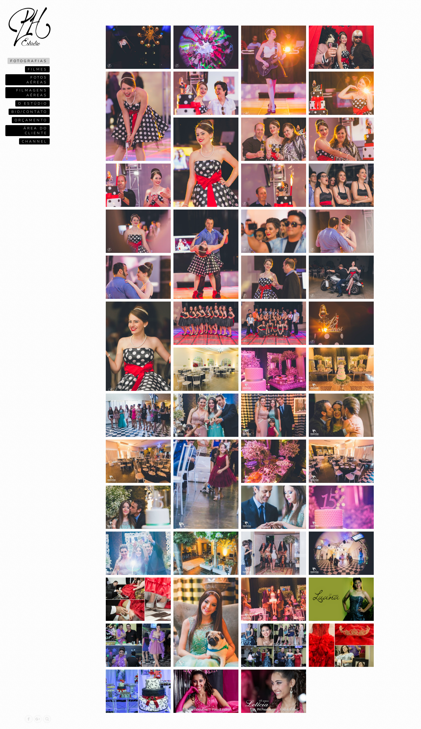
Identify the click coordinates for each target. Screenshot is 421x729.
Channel (34, 141)
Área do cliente (35, 131)
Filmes (37, 69)
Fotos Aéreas (36, 80)
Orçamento (30, 120)
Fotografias (28, 61)
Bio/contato (29, 111)
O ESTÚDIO (32, 103)
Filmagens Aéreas (31, 93)
